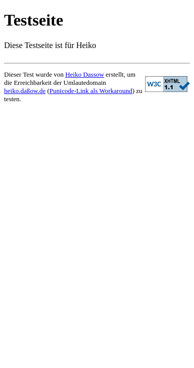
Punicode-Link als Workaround (90, 91)
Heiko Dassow (84, 74)
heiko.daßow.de (24, 91)
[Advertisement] (97, 239)
